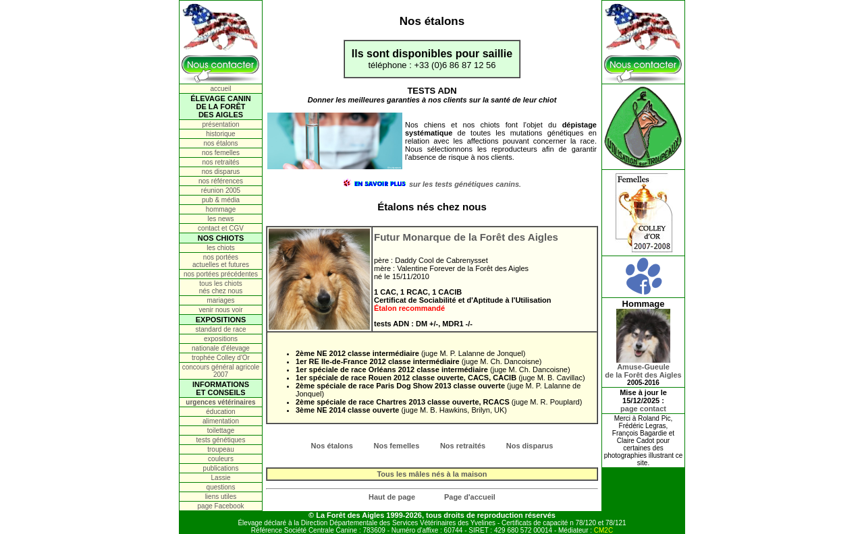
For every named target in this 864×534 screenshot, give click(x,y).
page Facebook (221, 506)
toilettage (221, 430)
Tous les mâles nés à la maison (432, 474)
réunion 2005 (220, 190)
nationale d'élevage (221, 348)
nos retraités (220, 162)
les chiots (221, 247)
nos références (220, 181)
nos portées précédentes (221, 274)
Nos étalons (332, 446)
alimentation (220, 421)
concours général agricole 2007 (221, 370)
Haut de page (392, 497)
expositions (221, 339)
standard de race (220, 329)
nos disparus (221, 171)
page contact (643, 409)
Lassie (221, 477)
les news (221, 218)
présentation (220, 124)
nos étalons (220, 143)
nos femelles (221, 152)
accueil (220, 88)
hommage (221, 209)
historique (220, 134)
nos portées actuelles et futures (220, 261)
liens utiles (221, 496)
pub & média (221, 200)
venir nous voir (220, 310)
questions (221, 487)
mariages (220, 300)
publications (221, 468)
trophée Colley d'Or (221, 357)
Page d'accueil (469, 497)
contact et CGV (221, 228)
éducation (220, 411)
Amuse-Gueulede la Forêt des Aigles (643, 367)
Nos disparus (530, 446)
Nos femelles (396, 446)
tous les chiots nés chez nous (221, 287)
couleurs (221, 459)
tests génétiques (221, 440)
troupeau (220, 449)
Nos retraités (462, 446)
